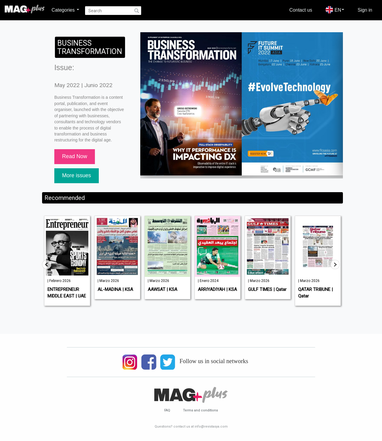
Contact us (300, 9)
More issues (76, 175)
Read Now (74, 156)
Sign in (365, 9)
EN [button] (335, 9)
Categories (65, 9)
